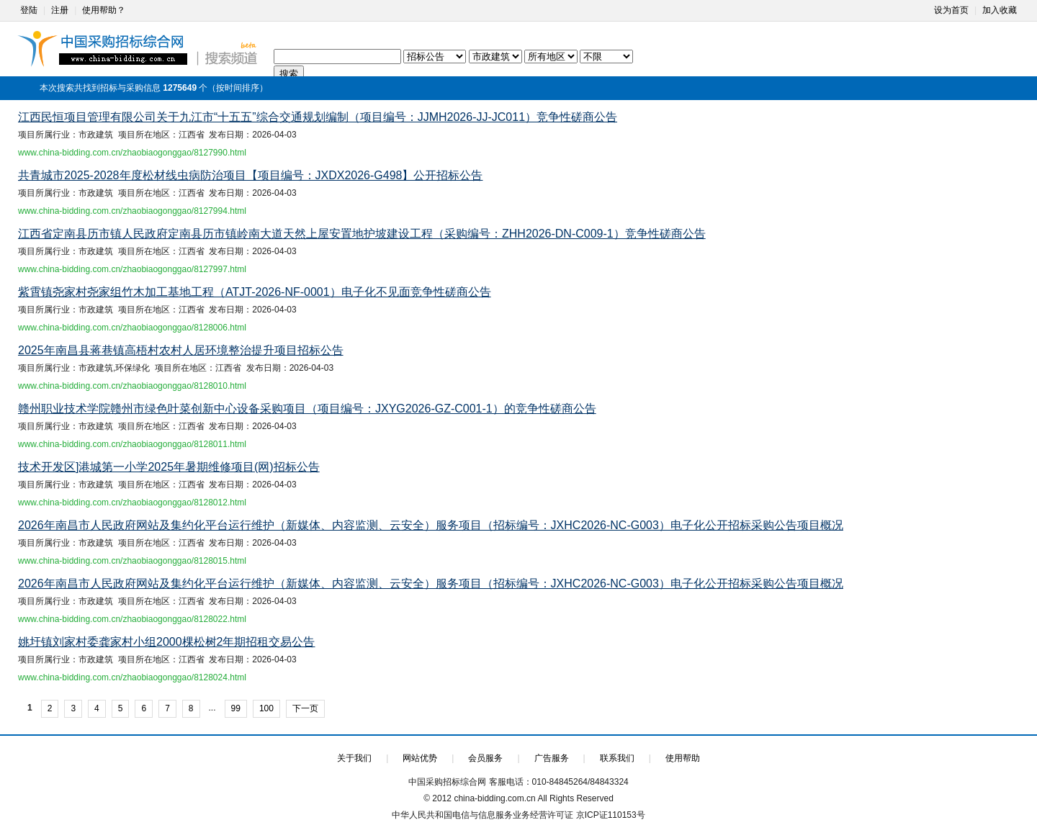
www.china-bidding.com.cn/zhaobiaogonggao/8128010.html (132, 386)
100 (266, 708)
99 (236, 708)
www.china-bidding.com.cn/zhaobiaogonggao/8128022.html (132, 619)
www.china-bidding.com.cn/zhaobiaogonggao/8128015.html (132, 561)
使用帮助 (682, 758)
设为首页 (951, 10)
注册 (59, 10)
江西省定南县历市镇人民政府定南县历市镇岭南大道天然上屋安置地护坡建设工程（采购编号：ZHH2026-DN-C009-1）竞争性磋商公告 (362, 233)
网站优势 (420, 758)
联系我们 (617, 758)
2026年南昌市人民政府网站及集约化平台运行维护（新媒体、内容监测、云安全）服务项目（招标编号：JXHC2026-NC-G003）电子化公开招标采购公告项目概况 (430, 525)
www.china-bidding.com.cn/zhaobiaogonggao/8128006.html (132, 328)
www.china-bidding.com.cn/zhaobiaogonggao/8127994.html (132, 211)
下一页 (305, 708)
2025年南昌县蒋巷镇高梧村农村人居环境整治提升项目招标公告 (181, 350)
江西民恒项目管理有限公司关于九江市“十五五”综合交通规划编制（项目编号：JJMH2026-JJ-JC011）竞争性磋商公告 (317, 117)
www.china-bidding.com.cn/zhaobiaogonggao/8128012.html (132, 502)
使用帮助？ (103, 10)
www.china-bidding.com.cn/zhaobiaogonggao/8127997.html (132, 269)
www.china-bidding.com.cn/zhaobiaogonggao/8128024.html (132, 677)
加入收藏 (999, 10)
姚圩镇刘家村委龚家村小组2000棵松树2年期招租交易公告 (166, 642)
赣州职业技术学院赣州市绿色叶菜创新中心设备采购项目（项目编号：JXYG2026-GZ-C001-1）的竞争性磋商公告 (307, 408)
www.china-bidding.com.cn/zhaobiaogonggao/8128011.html (132, 444)
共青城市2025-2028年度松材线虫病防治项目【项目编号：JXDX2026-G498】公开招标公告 (250, 175)
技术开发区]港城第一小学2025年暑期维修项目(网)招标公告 (169, 467)
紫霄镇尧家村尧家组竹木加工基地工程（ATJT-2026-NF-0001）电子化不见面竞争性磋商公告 (254, 292)
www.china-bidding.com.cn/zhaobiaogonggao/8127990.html (132, 153)
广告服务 (551, 758)
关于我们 (354, 758)
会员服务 (485, 758)
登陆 (28, 10)
